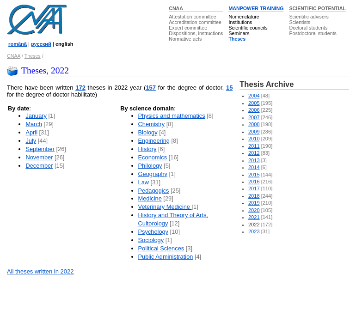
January (36, 115)
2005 (254, 103)
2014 (254, 167)
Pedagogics (153, 190)
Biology (148, 132)
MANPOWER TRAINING (255, 8)
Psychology (153, 231)
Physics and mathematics (171, 115)
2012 (254, 153)
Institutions (240, 22)
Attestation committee (192, 16)
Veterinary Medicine (165, 206)
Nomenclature (243, 16)
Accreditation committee (195, 22)
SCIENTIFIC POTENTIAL (317, 8)
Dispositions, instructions (196, 33)
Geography (152, 173)
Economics (152, 157)
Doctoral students (308, 27)
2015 (254, 174)
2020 (254, 210)
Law (144, 182)
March (33, 124)
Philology (150, 165)
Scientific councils (247, 27)
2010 (254, 138)
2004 (254, 95)
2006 (254, 110)
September (40, 149)
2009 (254, 131)
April (31, 132)
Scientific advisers (308, 16)
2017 (254, 188)
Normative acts (185, 39)
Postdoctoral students (312, 33)
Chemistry (151, 124)
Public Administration (165, 256)
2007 (254, 117)
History (147, 149)
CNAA (176, 8)
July (30, 140)
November (39, 157)
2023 (254, 231)
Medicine (150, 198)
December (39, 165)
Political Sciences (161, 248)
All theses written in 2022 (40, 271)
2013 (254, 160)
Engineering (154, 140)
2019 (254, 203)
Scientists (299, 22)
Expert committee (188, 27)
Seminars (238, 33)
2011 (254, 146)
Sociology (151, 240)
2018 (254, 196)
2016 (254, 181)
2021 (254, 217)
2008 (254, 124)
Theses (237, 39)
